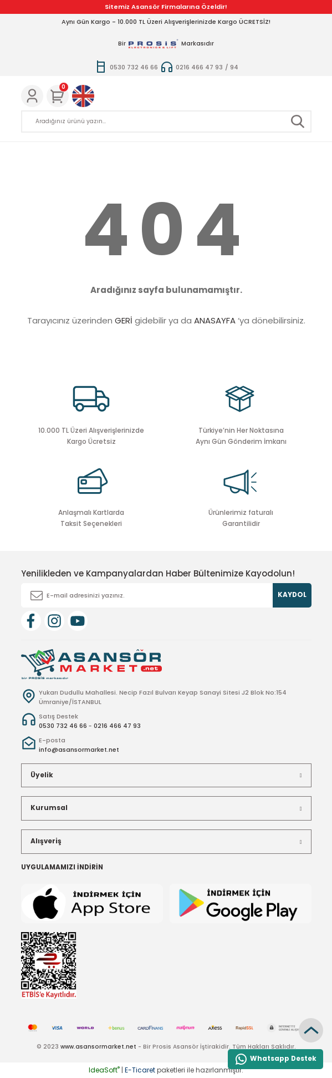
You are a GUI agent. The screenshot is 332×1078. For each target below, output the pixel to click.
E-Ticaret (140, 1070)
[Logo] (91, 664)
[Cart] (58, 96)
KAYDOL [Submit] (292, 594)
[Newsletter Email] (166, 595)
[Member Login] (32, 96)
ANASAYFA (215, 320)
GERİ (123, 320)
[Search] (166, 121)
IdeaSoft (104, 1070)
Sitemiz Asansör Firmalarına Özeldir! (166, 6)
